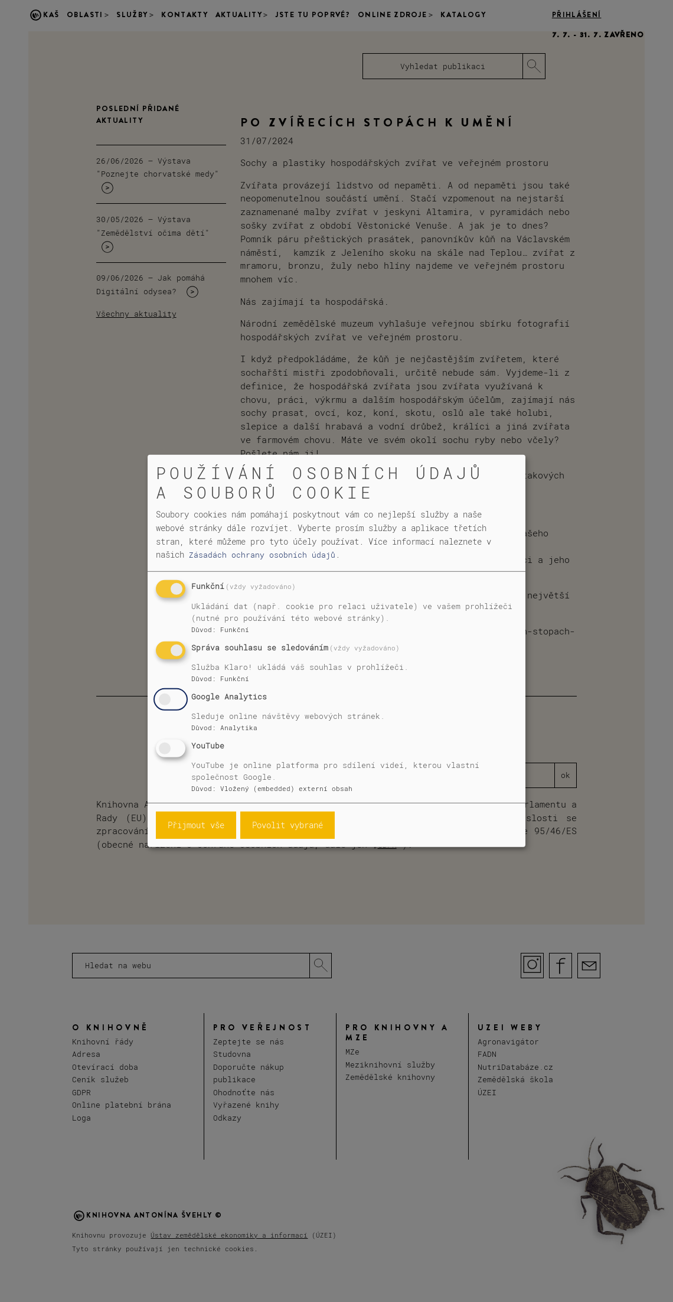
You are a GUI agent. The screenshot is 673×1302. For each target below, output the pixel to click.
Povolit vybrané (287, 825)
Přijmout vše (196, 825)
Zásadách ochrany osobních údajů (262, 554)
